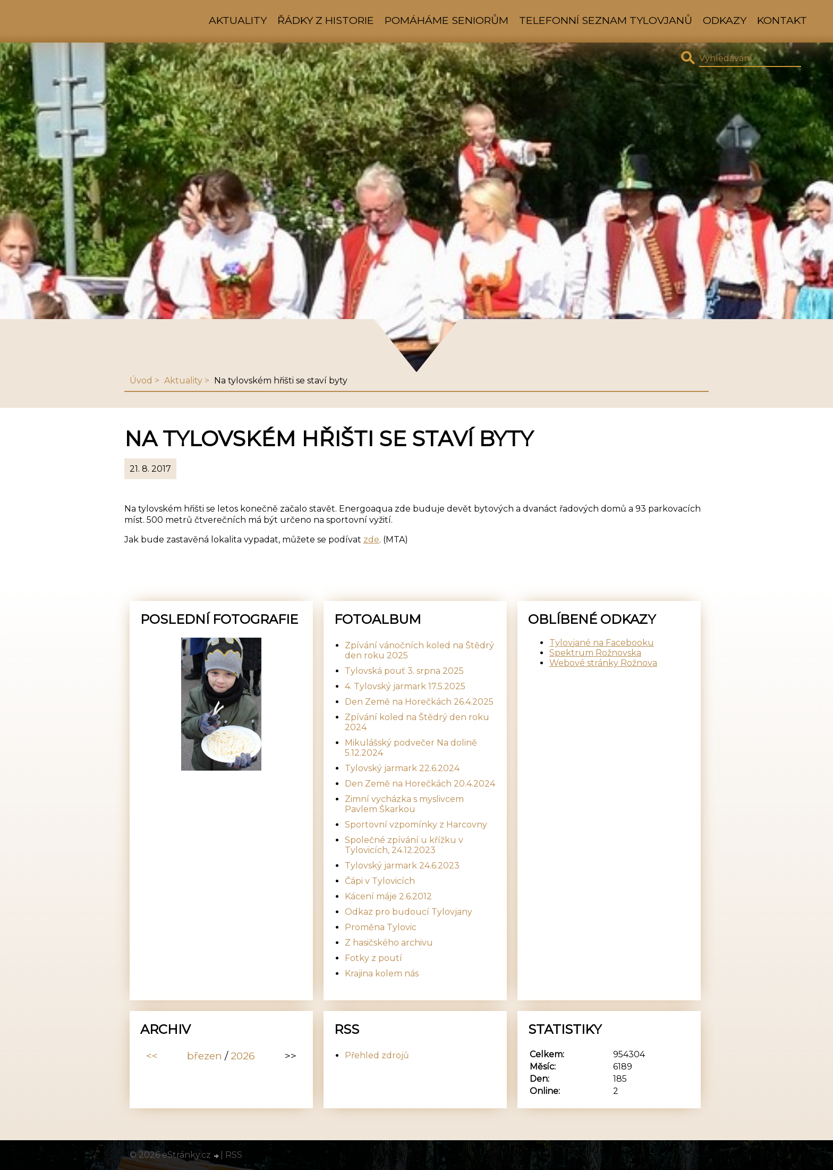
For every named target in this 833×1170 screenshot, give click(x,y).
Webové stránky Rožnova (603, 663)
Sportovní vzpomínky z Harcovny (416, 825)
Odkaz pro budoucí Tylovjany (408, 912)
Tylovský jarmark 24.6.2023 (402, 865)
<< (152, 1055)
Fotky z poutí (373, 958)
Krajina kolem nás (382, 973)
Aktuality (238, 20)
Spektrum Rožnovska (595, 653)
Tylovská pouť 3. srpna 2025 (404, 671)
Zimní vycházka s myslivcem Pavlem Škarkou (404, 804)
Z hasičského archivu (389, 943)
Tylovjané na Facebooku (601, 643)
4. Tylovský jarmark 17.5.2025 (405, 686)
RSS (233, 1155)
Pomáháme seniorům (446, 20)
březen (204, 1055)
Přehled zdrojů (377, 1055)
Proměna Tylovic (380, 927)
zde (371, 539)
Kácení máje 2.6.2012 (388, 896)
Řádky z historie (325, 20)
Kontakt (782, 20)
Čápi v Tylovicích (380, 881)
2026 (243, 1055)
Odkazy (724, 20)
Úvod (141, 380)
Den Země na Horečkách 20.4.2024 (420, 784)
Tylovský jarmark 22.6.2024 (402, 768)
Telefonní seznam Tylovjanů (605, 20)
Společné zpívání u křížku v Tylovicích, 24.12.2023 (404, 845)
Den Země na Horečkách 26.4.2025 (419, 702)
